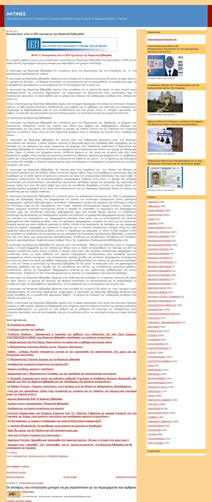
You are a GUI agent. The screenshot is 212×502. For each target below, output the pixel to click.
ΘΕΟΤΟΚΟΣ (153, 327)
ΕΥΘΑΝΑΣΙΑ (153, 318)
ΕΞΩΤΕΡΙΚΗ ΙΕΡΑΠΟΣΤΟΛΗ (161, 314)
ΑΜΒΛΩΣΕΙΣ (153, 206)
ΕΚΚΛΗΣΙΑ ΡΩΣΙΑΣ (156, 288)
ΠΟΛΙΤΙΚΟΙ (152, 404)
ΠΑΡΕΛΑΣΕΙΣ (154, 391)
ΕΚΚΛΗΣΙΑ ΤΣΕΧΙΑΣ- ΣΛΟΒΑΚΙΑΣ (164, 296)
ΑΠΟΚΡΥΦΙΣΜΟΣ (156, 210)
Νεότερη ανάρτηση (15, 477)
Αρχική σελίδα (70, 477)
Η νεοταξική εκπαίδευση (21, 324)
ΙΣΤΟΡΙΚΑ (152, 335)
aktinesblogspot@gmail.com (162, 39)
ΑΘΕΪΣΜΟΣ (153, 202)
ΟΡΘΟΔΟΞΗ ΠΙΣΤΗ (157, 387)
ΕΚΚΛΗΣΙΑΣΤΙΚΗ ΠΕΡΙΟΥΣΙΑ (161, 305)
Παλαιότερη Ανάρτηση (126, 477)
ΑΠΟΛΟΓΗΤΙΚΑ (155, 215)
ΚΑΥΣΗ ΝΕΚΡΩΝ (155, 344)
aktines (30, 492)
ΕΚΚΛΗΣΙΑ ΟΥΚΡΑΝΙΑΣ (159, 275)
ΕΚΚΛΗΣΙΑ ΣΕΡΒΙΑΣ (157, 292)
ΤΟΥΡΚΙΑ (152, 434)
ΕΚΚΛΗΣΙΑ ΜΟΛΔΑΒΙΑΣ (159, 271)
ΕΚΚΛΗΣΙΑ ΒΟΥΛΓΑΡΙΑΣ (159, 245)
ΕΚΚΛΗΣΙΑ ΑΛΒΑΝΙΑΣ (158, 236)
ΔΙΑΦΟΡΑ (152, 223)
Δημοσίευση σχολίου (16, 472)
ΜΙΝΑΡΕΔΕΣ (153, 374)
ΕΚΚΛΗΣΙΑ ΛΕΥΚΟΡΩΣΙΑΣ (160, 262)
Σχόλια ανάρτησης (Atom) (31, 483)
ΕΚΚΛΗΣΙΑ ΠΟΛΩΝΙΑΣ (158, 279)
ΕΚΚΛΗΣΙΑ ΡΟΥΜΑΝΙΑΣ (159, 283)
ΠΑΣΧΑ (151, 395)
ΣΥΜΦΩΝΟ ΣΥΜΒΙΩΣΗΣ (57, 456)
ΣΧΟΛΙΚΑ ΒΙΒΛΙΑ (155, 426)
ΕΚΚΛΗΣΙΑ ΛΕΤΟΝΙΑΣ (158, 258)
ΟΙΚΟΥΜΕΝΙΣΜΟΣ (156, 382)
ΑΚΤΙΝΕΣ (16, 13)
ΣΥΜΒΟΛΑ (152, 417)
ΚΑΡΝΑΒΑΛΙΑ (154, 339)
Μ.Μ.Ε (150, 365)
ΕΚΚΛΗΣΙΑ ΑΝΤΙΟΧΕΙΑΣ (159, 240)
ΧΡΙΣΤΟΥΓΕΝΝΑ (155, 443)
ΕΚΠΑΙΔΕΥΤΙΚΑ (20, 456)
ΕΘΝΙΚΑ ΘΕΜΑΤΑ (156, 227)
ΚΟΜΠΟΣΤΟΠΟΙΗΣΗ (157, 348)
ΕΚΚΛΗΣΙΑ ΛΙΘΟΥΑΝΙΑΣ (159, 266)
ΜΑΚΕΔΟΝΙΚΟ (154, 370)
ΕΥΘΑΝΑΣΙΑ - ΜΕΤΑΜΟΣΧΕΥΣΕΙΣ (164, 322)
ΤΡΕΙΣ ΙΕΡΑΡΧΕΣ (155, 438)
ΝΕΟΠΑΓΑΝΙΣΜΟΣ (156, 378)
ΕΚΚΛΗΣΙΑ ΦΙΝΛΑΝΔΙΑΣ (159, 301)
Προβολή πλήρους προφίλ (19, 501)
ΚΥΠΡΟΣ (151, 352)
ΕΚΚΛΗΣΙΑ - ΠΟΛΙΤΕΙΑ (158, 232)
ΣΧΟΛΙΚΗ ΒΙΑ (154, 430)
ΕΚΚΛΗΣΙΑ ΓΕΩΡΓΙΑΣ (158, 249)
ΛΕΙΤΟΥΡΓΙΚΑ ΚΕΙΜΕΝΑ (159, 361)
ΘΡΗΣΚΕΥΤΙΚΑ (154, 331)
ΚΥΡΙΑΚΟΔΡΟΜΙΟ (156, 357)
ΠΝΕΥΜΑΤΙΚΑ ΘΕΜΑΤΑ (158, 400)
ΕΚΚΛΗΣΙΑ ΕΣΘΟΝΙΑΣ (158, 253)
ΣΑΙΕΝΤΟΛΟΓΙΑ (155, 408)
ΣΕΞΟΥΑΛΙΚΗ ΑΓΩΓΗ (37, 456)
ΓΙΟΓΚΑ (151, 219)
